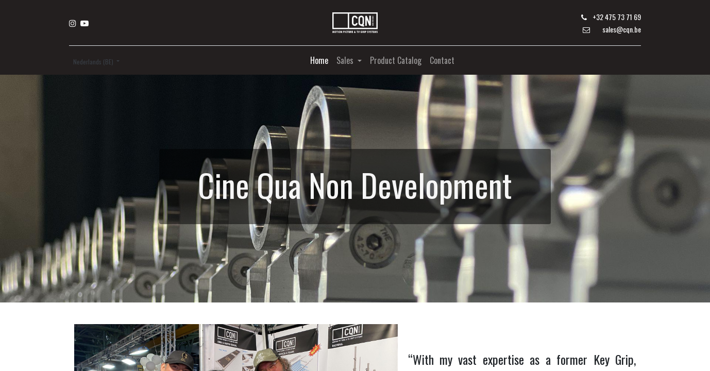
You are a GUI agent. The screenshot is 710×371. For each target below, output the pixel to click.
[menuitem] (319, 60)
